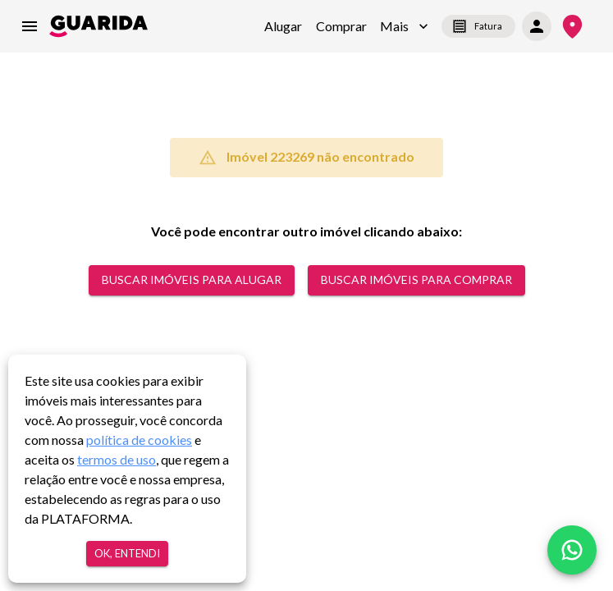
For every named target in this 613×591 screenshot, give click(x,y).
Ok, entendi (127, 553)
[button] (404, 26)
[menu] (29, 26)
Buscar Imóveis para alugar (192, 280)
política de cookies (139, 439)
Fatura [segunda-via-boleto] (478, 26)
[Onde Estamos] (572, 27)
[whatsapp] (572, 550)
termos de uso (116, 459)
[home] (98, 26)
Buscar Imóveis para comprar (416, 280)
